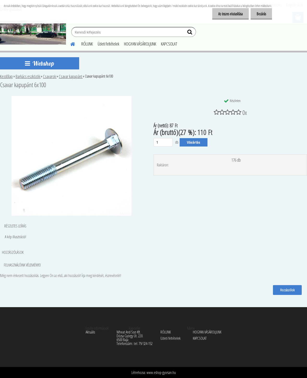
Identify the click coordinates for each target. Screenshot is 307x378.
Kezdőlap (6, 76)
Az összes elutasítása (230, 14)
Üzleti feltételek (108, 44)
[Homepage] (70, 43)
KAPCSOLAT (169, 44)
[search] (190, 33)
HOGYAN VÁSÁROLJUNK (140, 44)
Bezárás (261, 14)
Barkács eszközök (28, 76)
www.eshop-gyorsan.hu (161, 372)
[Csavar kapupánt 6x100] (71, 98)
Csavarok (50, 76)
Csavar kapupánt (71, 76)
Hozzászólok (287, 290)
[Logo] (33, 33)
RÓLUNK (87, 44)
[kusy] (163, 142)
